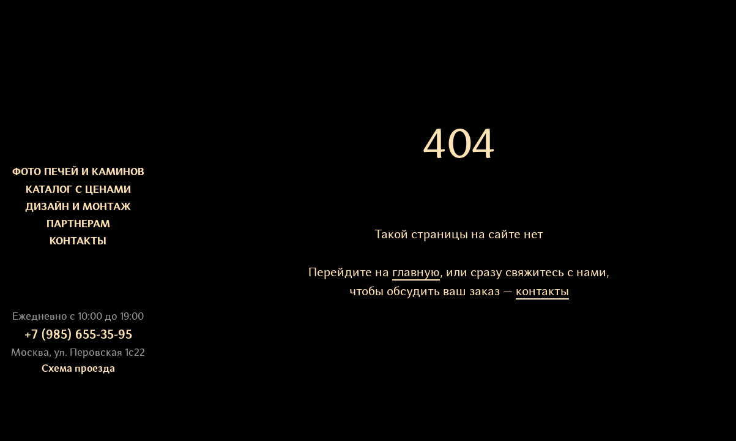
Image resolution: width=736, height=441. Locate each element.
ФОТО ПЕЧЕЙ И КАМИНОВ (78, 172)
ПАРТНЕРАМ (78, 224)
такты (552, 292)
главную (416, 273)
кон (526, 292)
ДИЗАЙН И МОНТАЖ (78, 207)
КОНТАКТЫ (78, 241)
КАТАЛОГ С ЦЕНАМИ (78, 190)
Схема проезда (78, 369)
